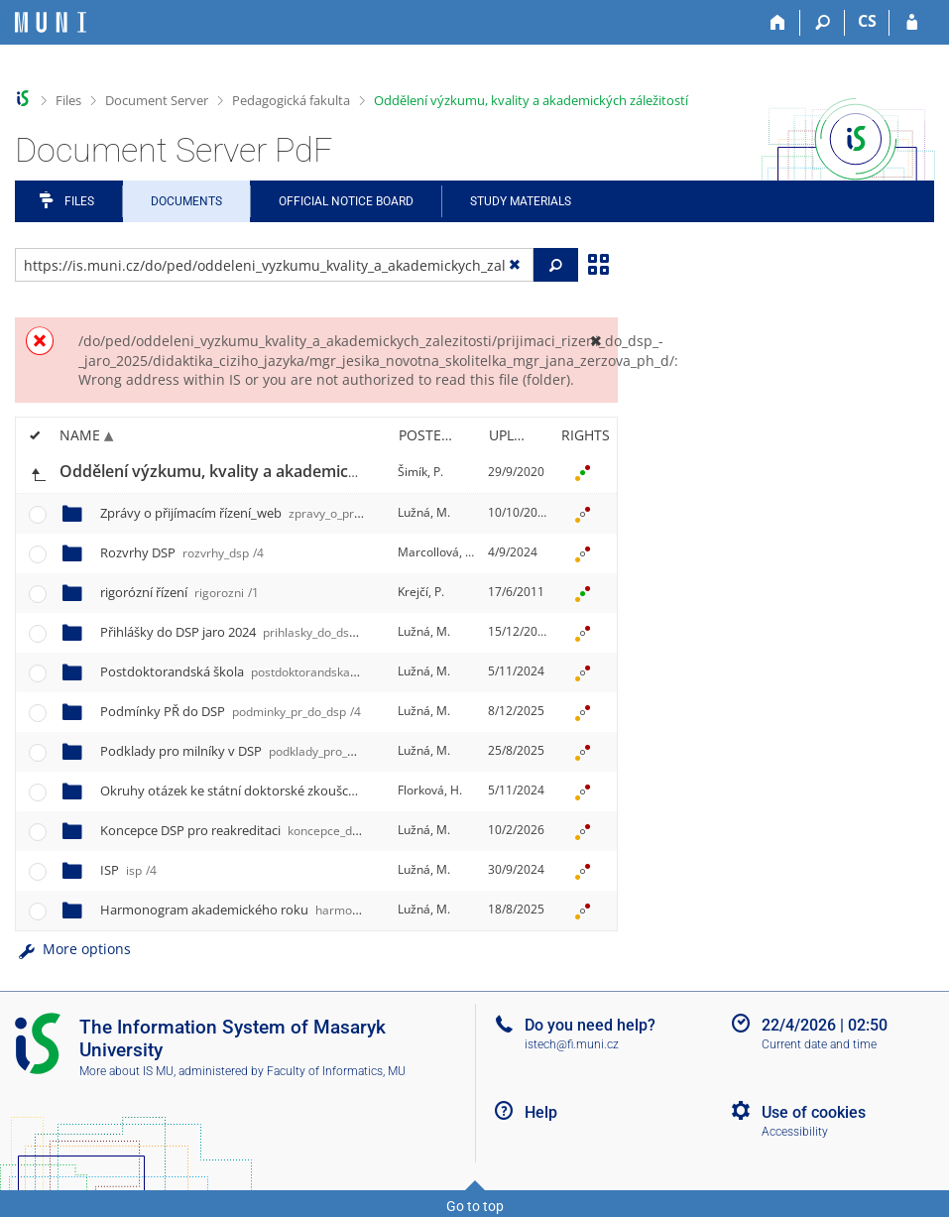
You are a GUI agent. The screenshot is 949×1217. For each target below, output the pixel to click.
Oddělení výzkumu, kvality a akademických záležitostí (531, 100)
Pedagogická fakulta (291, 100)
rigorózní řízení (179, 592)
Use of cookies (814, 1112)
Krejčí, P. (421, 591)
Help (541, 1112)
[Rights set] (582, 472)
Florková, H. (430, 790)
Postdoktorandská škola (249, 671)
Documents (186, 201)
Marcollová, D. (437, 552)
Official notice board (346, 201)
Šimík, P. (420, 471)
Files (68, 100)
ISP (128, 870)
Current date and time (819, 1044)
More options (73, 948)
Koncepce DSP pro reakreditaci (287, 830)
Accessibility (795, 1132)
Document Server (156, 100)
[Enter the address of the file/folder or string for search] (274, 265)
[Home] (778, 23)
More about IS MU (126, 1071)
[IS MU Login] (912, 23)
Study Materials (520, 201)
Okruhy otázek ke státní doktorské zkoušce (359, 790)
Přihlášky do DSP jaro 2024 (274, 632)
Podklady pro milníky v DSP (268, 751)
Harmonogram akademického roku (313, 909)
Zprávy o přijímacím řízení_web (289, 513)
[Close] (595, 340)
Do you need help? (590, 1025)
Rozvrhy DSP (182, 552)
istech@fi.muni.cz (572, 1044)
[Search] (822, 23)
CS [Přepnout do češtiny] (867, 21)
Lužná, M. (424, 512)
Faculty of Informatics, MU (336, 1071)
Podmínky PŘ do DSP (230, 711)
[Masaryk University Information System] (50, 22)
